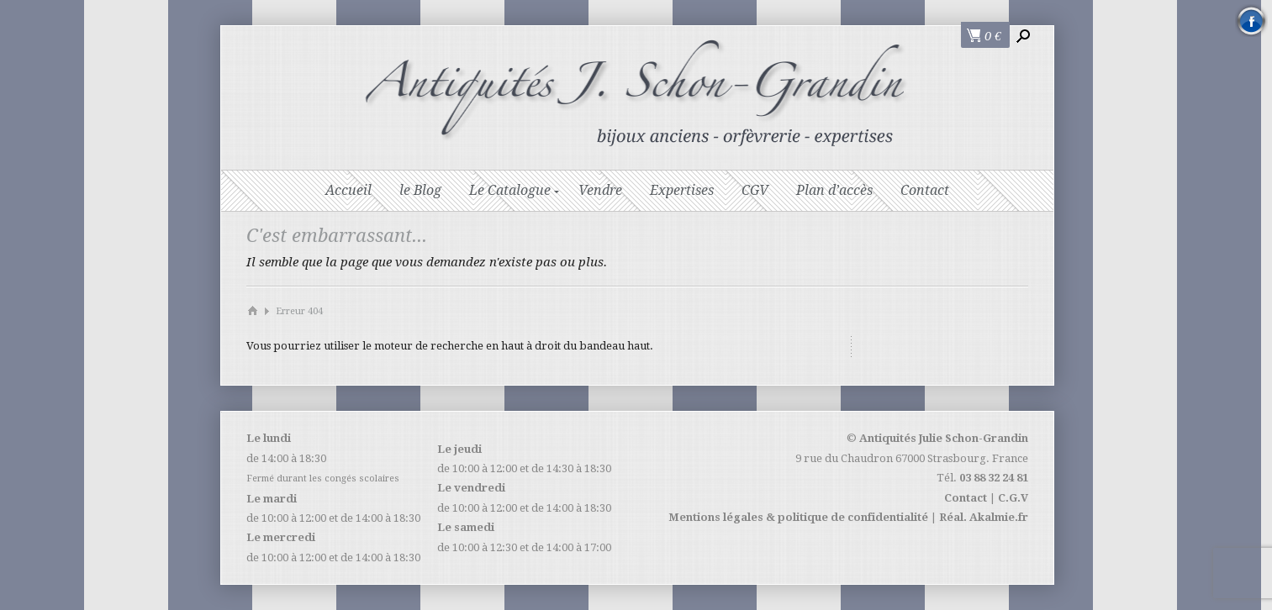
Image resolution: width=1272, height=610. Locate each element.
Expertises (682, 190)
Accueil (348, 190)
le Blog (420, 190)
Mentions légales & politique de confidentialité (798, 517)
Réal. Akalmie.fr (983, 517)
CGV (755, 190)
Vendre (600, 190)
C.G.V (1013, 498)
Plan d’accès (834, 190)
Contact (924, 190)
